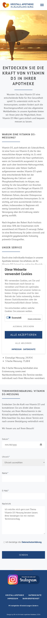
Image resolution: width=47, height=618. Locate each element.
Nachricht (6, 503)
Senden (23, 555)
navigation (42, 5)
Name (6, 473)
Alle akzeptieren (23, 334)
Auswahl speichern (23, 326)
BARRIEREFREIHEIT (31, 598)
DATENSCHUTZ (29, 349)
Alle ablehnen (23, 343)
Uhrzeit (6, 456)
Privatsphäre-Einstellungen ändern (23, 606)
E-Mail (6, 490)
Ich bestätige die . (24, 542)
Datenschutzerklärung (31, 542)
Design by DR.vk (12, 614)
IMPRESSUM (12, 598)
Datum (6, 439)
